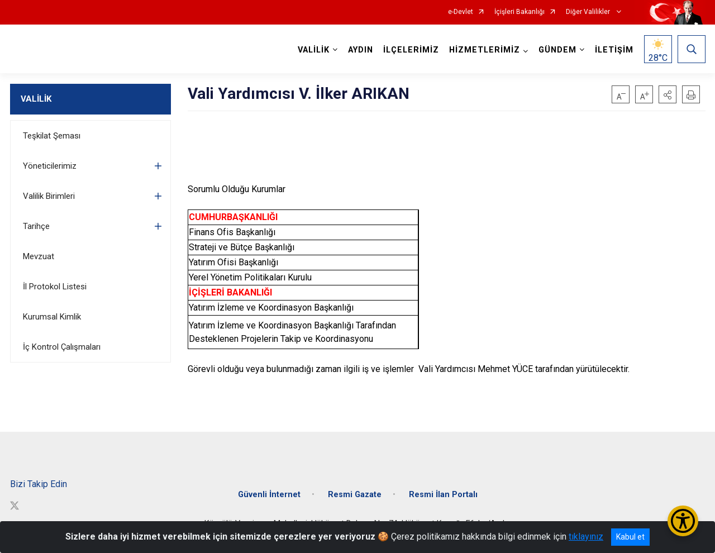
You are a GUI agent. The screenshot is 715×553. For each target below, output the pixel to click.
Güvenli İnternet (269, 494)
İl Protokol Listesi (55, 287)
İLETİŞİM (614, 50)
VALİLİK (36, 99)
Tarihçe (36, 226)
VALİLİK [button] (314, 50)
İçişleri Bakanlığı (519, 12)
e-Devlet (460, 12)
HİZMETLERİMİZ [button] (484, 50)
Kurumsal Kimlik (52, 317)
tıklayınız (586, 536)
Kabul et (630, 536)
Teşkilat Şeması (51, 136)
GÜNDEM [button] (557, 50)
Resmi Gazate (355, 494)
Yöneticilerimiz (50, 166)
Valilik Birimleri (49, 196)
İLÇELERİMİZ (411, 50)
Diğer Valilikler (589, 12)
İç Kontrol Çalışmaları (62, 347)
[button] (667, 94)
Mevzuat (38, 256)
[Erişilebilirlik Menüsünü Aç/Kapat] (683, 521)
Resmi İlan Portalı (443, 494)
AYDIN (360, 50)
